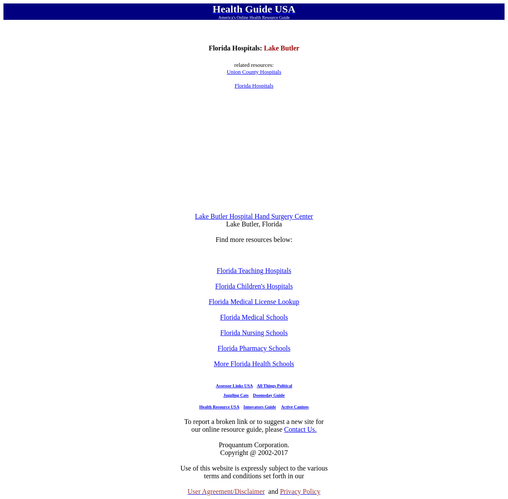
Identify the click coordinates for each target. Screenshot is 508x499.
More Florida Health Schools (254, 363)
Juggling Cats (236, 395)
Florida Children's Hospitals (254, 286)
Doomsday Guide (269, 395)
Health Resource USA (219, 407)
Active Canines (295, 407)
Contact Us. (300, 429)
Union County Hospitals (254, 72)
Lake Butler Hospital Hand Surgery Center (254, 216)
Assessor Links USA (234, 385)
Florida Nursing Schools (254, 332)
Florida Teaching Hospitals (254, 270)
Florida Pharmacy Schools (254, 348)
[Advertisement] (254, 151)
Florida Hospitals (254, 85)
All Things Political (274, 385)
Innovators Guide (260, 407)
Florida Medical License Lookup (254, 301)
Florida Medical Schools (254, 317)
